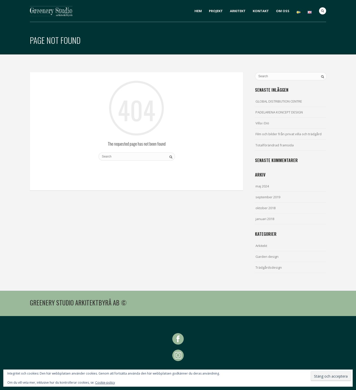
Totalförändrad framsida (274, 145)
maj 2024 (262, 186)
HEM (198, 11)
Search (322, 10)
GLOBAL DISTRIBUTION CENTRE (278, 101)
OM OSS (282, 11)
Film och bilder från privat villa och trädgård (288, 134)
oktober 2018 (265, 208)
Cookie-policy (105, 382)
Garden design (267, 256)
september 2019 (267, 197)
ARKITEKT (238, 11)
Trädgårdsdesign (268, 267)
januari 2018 (264, 219)
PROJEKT (216, 11)
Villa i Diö (262, 123)
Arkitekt (261, 245)
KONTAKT (261, 11)
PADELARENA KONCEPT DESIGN (279, 112)
